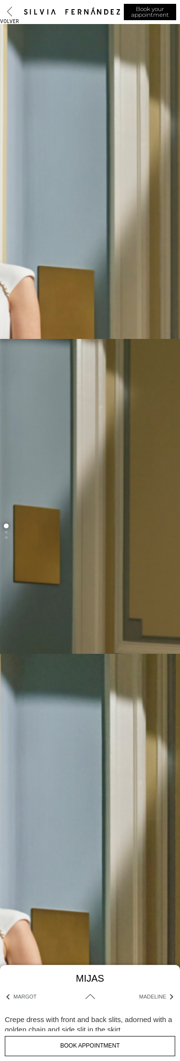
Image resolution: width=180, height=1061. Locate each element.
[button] (6, 526)
